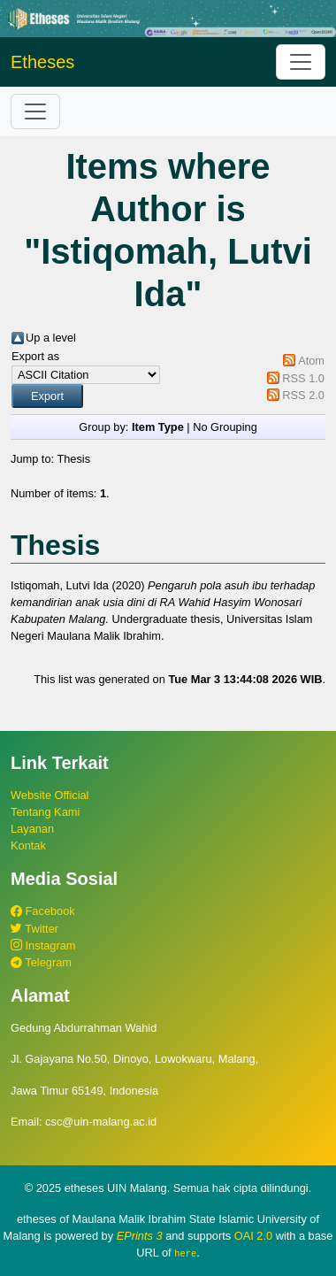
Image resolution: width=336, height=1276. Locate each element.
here (185, 1253)
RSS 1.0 (303, 378)
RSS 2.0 (303, 395)
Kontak (28, 845)
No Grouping (225, 427)
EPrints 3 (140, 1235)
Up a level (51, 337)
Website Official (49, 795)
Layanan (32, 828)
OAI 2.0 (253, 1235)
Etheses (42, 62)
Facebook (43, 911)
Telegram (41, 962)
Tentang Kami (45, 812)
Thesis (73, 458)
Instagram (43, 945)
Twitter (34, 928)
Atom (311, 360)
